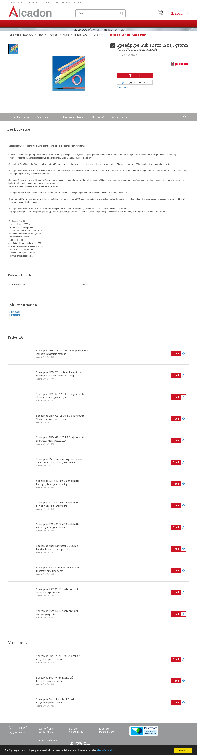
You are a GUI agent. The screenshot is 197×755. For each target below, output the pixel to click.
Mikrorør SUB (80, 34)
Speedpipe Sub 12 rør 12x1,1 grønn (127, 34)
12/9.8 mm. (97, 34)
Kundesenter (15, 2)
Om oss (48, 2)
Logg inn (182, 13)
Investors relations (48, 740)
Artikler (78, 2)
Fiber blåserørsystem (58, 34)
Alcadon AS (27, 34)
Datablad (123, 87)
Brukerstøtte (63, 2)
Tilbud (134, 75)
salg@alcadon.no (16, 732)
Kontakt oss (33, 2)
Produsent (16, 311)
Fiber (40, 34)
